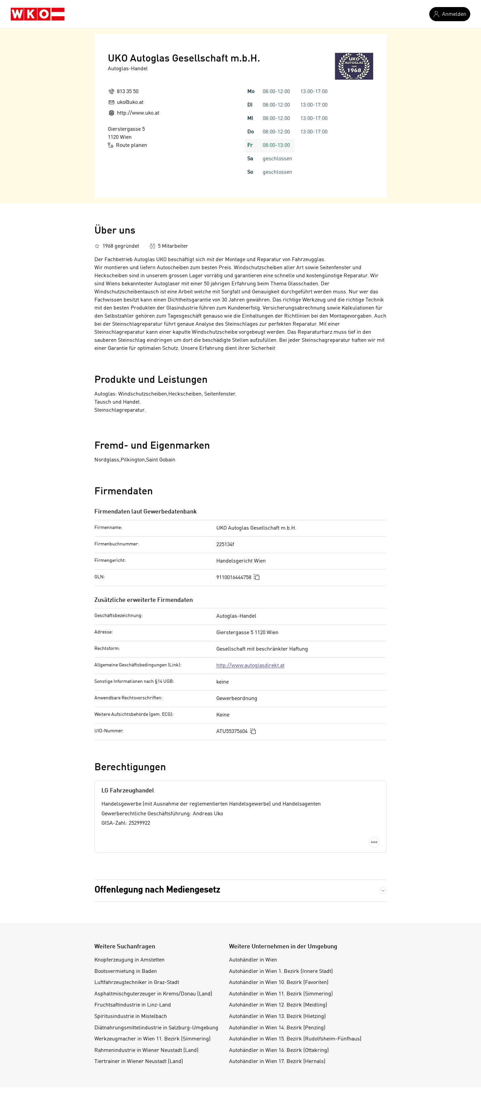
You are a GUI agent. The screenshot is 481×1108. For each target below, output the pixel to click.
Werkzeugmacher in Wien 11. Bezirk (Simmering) (152, 1039)
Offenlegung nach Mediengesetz (157, 890)
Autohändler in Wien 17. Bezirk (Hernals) (277, 1061)
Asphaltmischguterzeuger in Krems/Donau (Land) (153, 994)
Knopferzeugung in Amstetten (129, 960)
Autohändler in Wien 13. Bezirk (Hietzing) (277, 1016)
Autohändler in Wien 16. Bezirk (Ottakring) (279, 1050)
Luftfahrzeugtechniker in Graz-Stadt (136, 982)
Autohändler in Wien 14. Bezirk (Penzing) (277, 1028)
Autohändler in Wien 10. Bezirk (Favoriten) (279, 982)
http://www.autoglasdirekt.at (250, 665)
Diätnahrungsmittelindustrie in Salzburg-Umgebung (156, 1028)
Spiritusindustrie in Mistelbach (130, 1016)
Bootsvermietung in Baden (125, 971)
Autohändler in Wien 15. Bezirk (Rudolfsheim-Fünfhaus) (295, 1039)
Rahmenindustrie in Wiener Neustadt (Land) (146, 1050)
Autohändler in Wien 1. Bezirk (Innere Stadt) (281, 971)
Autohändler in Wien (253, 960)
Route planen (127, 145)
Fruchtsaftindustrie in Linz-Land (132, 1005)
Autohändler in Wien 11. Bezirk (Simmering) (281, 994)
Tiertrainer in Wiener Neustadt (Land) (138, 1061)
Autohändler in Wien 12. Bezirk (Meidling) (278, 1005)
